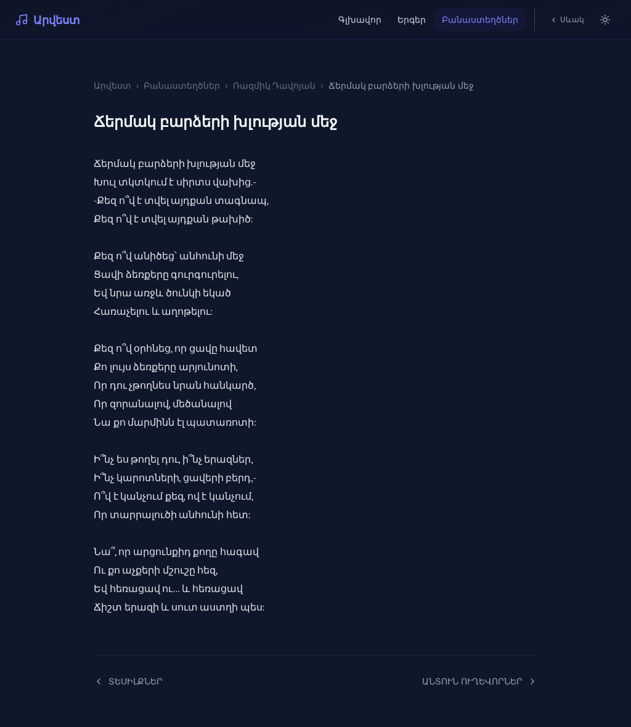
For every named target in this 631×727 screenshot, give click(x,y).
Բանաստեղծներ (480, 19)
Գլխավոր (359, 19)
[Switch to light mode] (605, 20)
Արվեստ (47, 19)
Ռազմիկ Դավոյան (274, 85)
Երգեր (411, 19)
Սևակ (567, 19)
